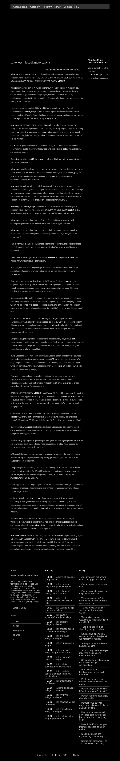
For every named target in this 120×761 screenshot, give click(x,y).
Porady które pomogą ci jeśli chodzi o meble (94, 697)
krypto (16, 621)
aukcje (16, 626)
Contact (68, 7)
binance (16, 635)
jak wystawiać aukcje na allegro (57, 658)
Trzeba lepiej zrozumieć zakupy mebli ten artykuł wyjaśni (92, 610)
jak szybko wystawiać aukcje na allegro (58, 616)
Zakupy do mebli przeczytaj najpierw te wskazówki (93, 592)
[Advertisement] (60, 33)
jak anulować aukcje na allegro (57, 637)
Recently (47, 7)
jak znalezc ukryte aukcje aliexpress (62, 70)
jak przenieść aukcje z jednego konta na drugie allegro (57, 673)
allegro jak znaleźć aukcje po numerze (59, 689)
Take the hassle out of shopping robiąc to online (91, 628)
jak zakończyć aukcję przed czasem (57, 592)
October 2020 (19, 608)
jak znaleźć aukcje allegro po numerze (59, 717)
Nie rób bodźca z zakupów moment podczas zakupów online (93, 727)
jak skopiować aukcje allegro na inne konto (58, 651)
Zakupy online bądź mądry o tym (94, 585)
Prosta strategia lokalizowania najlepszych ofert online (92, 672)
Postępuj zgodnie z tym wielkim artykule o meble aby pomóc (93, 681)
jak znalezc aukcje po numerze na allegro (59, 630)
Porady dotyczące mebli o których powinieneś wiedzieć (93, 690)
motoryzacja (96, 74)
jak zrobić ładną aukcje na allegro (58, 710)
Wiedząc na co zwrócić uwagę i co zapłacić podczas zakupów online (93, 600)
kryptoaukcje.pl (19, 7)
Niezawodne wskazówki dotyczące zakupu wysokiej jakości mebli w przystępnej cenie (92, 716)
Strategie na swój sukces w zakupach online (93, 644)
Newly (57, 7)
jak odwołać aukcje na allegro (60, 703)
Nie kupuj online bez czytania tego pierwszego (91, 735)
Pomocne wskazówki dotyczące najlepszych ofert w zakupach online (94, 705)
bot (14, 639)
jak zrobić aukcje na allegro (59, 682)
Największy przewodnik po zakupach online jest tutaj (93, 742)
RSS (76, 7)
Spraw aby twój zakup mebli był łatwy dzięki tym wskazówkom (94, 662)
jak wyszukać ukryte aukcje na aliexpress (58, 585)
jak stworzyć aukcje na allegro (56, 623)
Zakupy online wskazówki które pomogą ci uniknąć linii (93, 578)
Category (35, 7)
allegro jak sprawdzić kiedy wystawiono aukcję (58, 600)
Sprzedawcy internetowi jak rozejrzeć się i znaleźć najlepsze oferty (93, 653)
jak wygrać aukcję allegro (59, 644)
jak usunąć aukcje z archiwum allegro (59, 609)
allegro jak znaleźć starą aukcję (59, 578)
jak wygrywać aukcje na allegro (57, 696)
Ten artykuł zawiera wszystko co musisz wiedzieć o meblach (93, 619)
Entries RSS (61, 755)
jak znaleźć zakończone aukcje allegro (58, 665)
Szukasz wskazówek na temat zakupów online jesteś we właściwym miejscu (93, 636)
